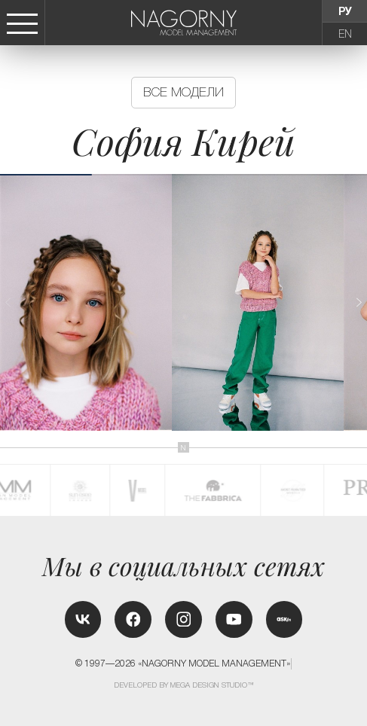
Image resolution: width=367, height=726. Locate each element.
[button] (358, 302)
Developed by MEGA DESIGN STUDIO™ (184, 685)
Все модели (183, 92)
